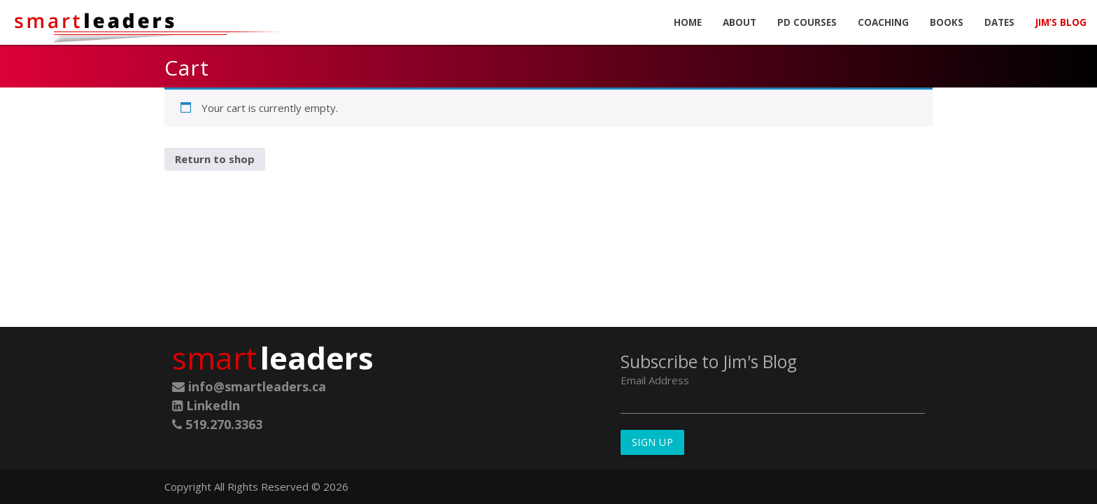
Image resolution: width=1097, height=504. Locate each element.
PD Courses (807, 22)
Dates (999, 22)
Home (688, 22)
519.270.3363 (217, 424)
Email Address (655, 380)
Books (946, 22)
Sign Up (653, 442)
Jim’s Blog (1061, 22)
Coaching (883, 22)
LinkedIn (206, 405)
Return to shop (215, 159)
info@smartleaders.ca (249, 386)
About (739, 22)
